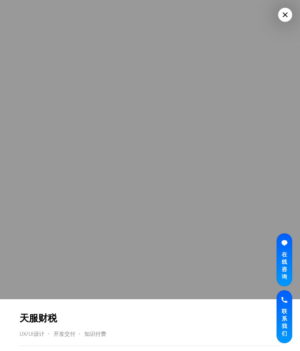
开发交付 (64, 333)
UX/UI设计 (32, 333)
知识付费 (95, 333)
